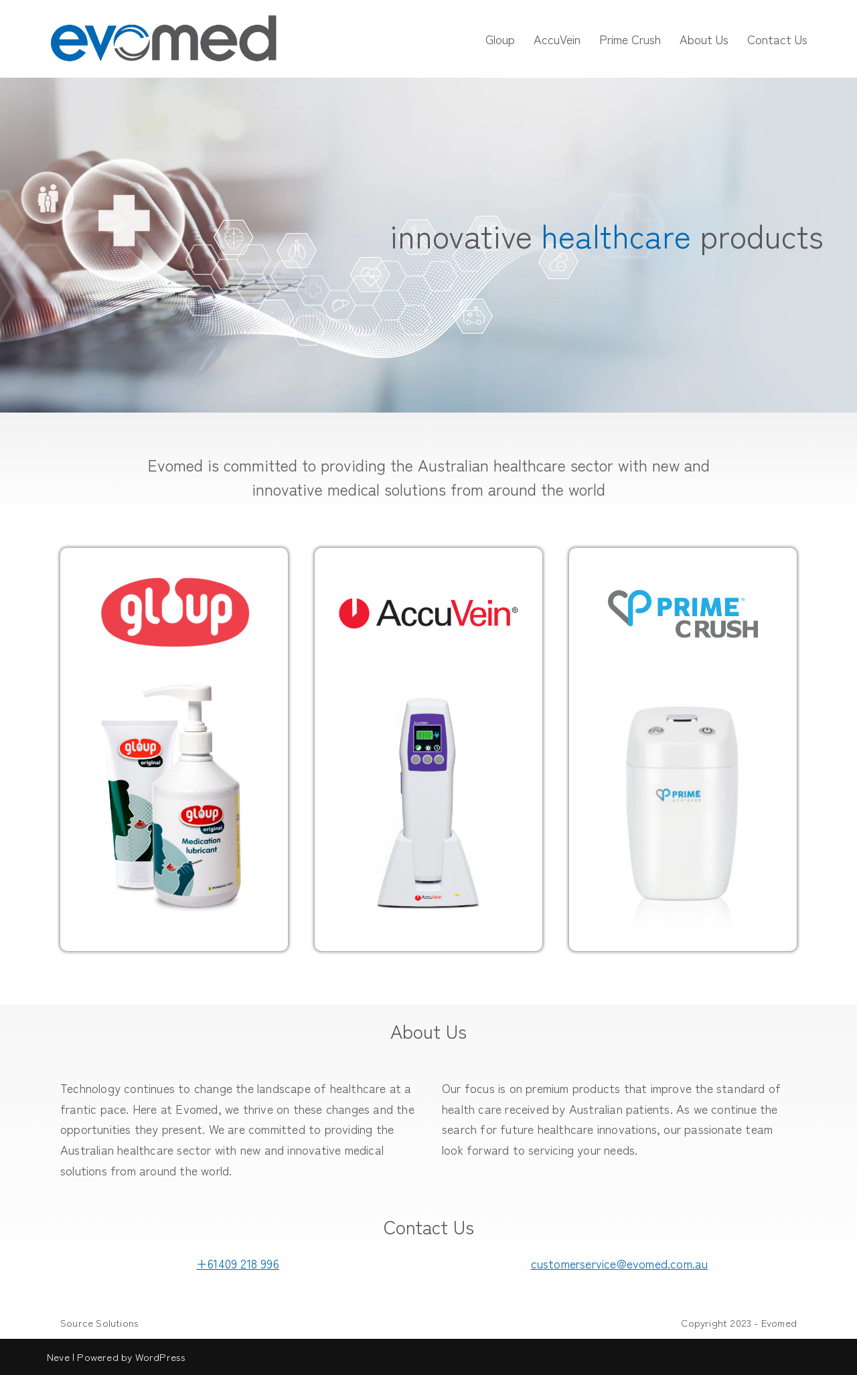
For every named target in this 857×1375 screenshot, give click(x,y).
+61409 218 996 (237, 1263)
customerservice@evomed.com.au (619, 1263)
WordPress (160, 1357)
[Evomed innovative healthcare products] (164, 39)
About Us (704, 39)
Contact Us (777, 39)
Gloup (500, 39)
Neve (58, 1357)
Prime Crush (630, 39)
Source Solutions (99, 1322)
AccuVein (557, 39)
